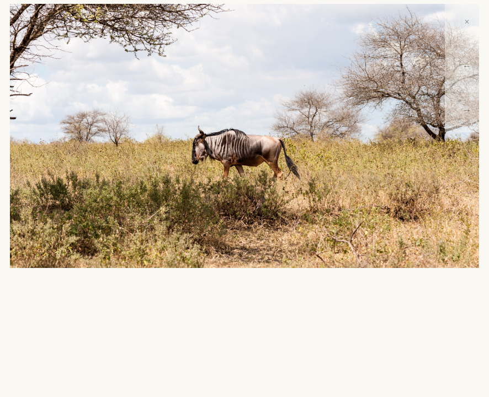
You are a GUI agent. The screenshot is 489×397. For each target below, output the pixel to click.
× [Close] (466, 21)
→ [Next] (467, 110)
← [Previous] (467, 66)
